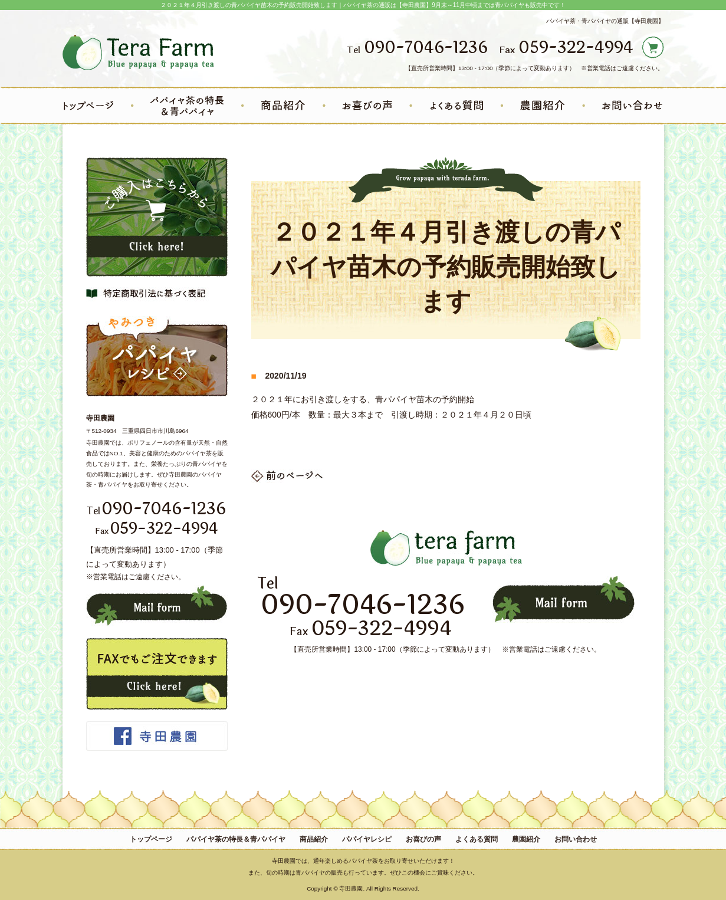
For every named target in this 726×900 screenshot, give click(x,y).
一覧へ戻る (287, 476)
